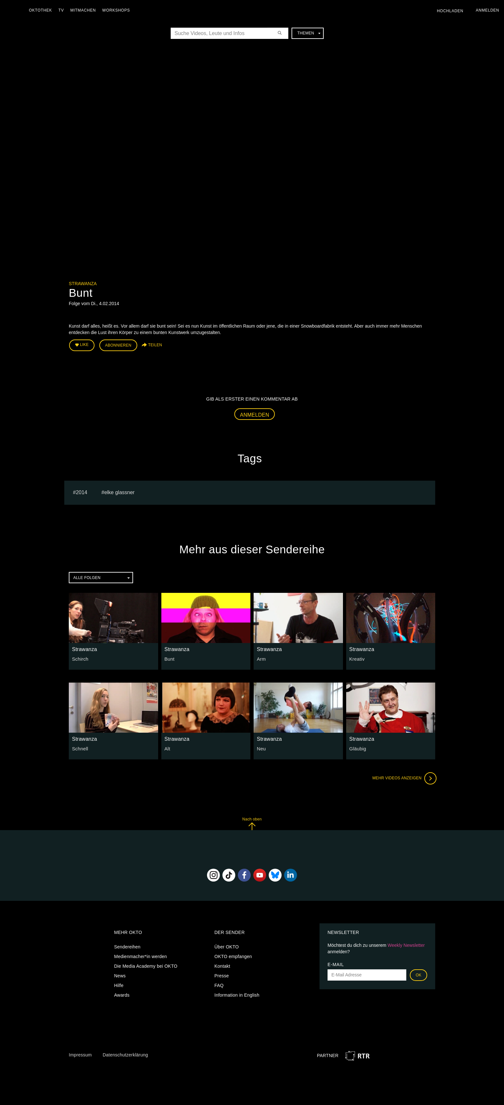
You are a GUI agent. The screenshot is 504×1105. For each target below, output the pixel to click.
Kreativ (356, 658)
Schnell (79, 747)
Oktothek (42, 10)
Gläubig (357, 747)
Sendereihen (127, 945)
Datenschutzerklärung (125, 1053)
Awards (122, 994)
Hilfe (118, 984)
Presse (221, 974)
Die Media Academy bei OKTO (145, 965)
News (120, 974)
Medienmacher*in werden (140, 955)
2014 (81, 491)
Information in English (236, 994)
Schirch (79, 658)
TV (63, 10)
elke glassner (119, 491)
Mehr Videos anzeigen (403, 777)
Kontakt (222, 965)
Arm (261, 658)
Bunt (169, 658)
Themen (308, 33)
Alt (167, 747)
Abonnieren (118, 344)
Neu (261, 747)
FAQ (219, 984)
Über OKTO (226, 945)
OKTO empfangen (233, 955)
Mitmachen (84, 10)
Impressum (80, 1053)
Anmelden (254, 413)
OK (418, 974)
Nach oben (252, 822)
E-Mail (336, 963)
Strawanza (83, 283)
